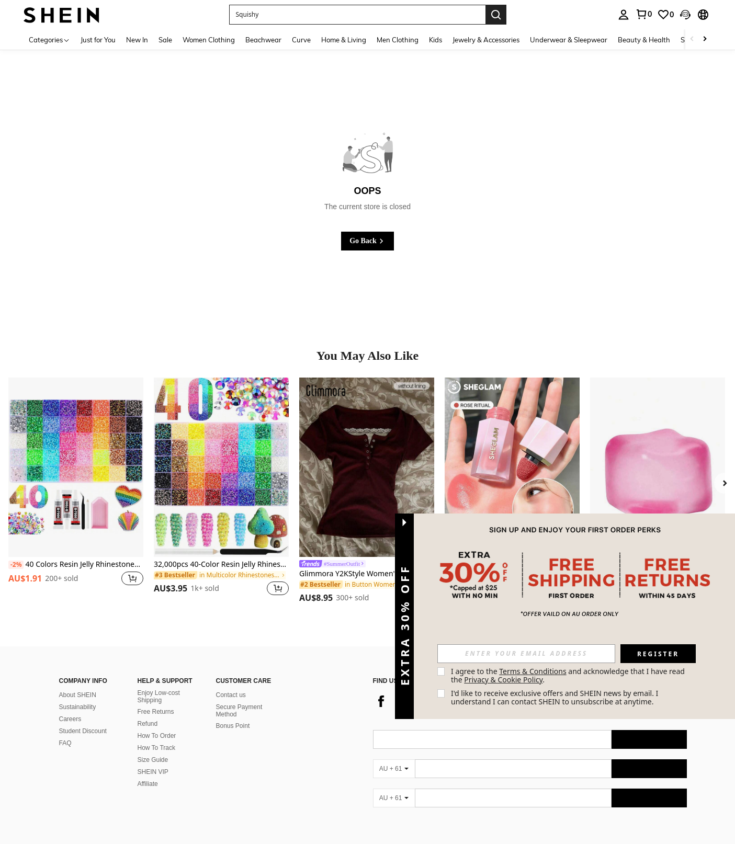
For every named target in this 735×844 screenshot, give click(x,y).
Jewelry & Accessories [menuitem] (486, 40)
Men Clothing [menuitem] (398, 40)
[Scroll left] (692, 39)
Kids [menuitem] (435, 40)
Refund (148, 723)
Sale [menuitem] (165, 40)
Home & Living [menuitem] (343, 40)
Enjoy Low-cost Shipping (159, 696)
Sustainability (77, 707)
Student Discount (83, 731)
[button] (357, 15)
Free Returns (156, 711)
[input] (526, 653)
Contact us (231, 695)
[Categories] (49, 39)
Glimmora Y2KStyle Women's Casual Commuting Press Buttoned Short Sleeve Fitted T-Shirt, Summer (366, 573)
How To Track (156, 747)
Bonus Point (233, 725)
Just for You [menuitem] (98, 40)
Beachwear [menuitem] (263, 40)
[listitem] (75, 493)
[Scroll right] (704, 39)
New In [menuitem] (137, 40)
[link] (643, 14)
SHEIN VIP (153, 771)
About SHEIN (77, 695)
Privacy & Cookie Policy (503, 680)
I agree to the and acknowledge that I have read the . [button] (569, 675)
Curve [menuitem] (301, 40)
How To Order (157, 735)
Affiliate (148, 784)
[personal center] (623, 14)
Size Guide (153, 759)
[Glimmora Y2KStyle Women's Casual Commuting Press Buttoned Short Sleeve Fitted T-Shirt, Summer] (366, 467)
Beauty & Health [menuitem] (644, 40)
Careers (70, 719)
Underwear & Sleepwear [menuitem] (568, 40)
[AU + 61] (394, 768)
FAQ (65, 743)
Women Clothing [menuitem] (209, 40)
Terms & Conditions (533, 671)
